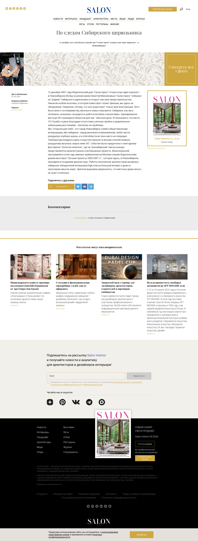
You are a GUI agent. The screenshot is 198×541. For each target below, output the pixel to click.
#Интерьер (60, 308)
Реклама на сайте (62, 494)
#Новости (14, 305)
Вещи (123, 19)
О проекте (42, 494)
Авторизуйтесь (80, 218)
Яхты (82, 24)
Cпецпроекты (70, 452)
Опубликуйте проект (163, 9)
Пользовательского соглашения (127, 382)
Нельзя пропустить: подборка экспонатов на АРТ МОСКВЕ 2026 (166, 284)
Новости (58, 19)
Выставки (68, 427)
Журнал (140, 19)
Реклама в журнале (89, 494)
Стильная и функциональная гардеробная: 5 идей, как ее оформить (72, 285)
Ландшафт (85, 19)
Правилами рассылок (93, 385)
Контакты (111, 494)
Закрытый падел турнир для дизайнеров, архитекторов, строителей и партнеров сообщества (117, 287)
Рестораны (102, 24)
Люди (131, 19)
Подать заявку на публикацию (139, 494)
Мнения (114, 24)
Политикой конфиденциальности (66, 385)
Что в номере (145, 444)
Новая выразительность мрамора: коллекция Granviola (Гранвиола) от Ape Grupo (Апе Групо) (29, 285)
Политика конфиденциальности (119, 497)
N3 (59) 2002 (17, 110)
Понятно (142, 535)
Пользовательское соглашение (79, 497)
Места (114, 19)
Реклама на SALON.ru (156, 148)
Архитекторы (101, 19)
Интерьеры (71, 19)
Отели (90, 24)
